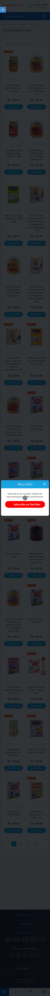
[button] (40, 4)
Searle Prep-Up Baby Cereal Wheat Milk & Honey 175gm (36, 361)
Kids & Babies (10, 24)
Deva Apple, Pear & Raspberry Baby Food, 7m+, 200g (13, 153)
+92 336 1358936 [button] (25, 915)
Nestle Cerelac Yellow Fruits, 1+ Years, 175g (36, 814)
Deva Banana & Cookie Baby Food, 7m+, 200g (13, 752)
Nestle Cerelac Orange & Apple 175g (13, 494)
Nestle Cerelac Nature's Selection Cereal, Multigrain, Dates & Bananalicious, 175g (13, 364)
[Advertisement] (25, 879)
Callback (42, 7)
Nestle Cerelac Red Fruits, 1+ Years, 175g (36, 690)
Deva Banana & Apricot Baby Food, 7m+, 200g (13, 88)
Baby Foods (22, 24)
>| (36, 844)
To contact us (25, 924)
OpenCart (30, 979)
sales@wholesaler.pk (25, 932)
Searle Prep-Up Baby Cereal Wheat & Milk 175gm (13, 218)
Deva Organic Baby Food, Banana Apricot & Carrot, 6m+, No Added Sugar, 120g (13, 625)
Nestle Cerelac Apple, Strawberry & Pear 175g (13, 690)
